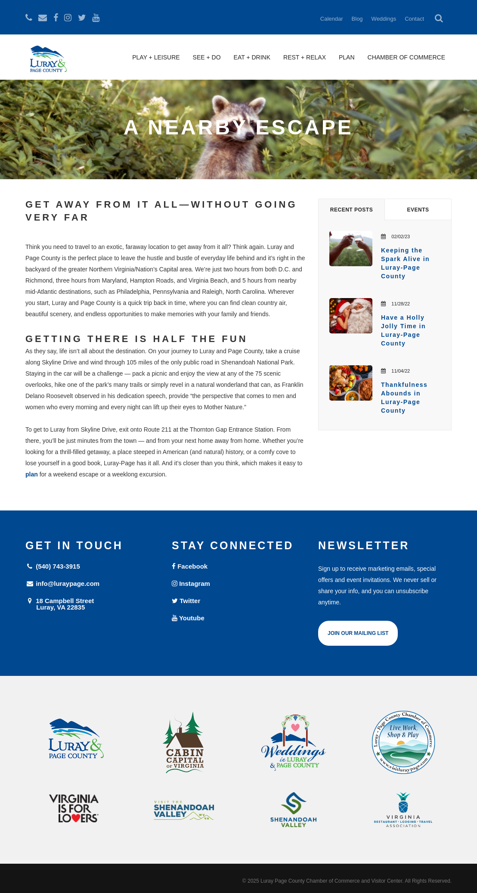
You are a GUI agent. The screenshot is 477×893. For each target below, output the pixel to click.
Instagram (191, 583)
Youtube (188, 618)
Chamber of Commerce (406, 57)
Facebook (190, 566)
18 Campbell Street (92, 603)
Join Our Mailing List (358, 633)
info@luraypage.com (62, 583)
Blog (357, 19)
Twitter (186, 600)
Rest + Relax (304, 57)
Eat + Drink (252, 57)
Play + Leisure (156, 57)
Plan (347, 57)
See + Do (207, 57)
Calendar (331, 19)
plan (31, 474)
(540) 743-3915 (52, 566)
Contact (414, 19)
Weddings (384, 19)
